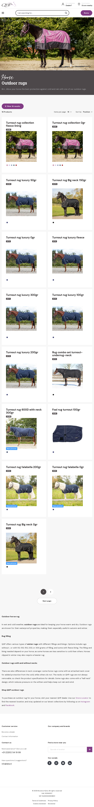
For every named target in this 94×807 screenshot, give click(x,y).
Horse (11, 21)
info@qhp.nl (7, 764)
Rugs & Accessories (22, 21)
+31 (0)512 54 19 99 (11, 752)
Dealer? (69, 5)
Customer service (9, 726)
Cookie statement (39, 804)
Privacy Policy (53, 801)
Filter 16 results (13, 106)
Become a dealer (8, 732)
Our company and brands (59, 726)
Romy (86, 13)
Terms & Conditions (39, 801)
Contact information (10, 736)
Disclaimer (51, 804)
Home (4, 21)
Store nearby (87, 5)
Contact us (6, 743)
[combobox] (42, 13)
